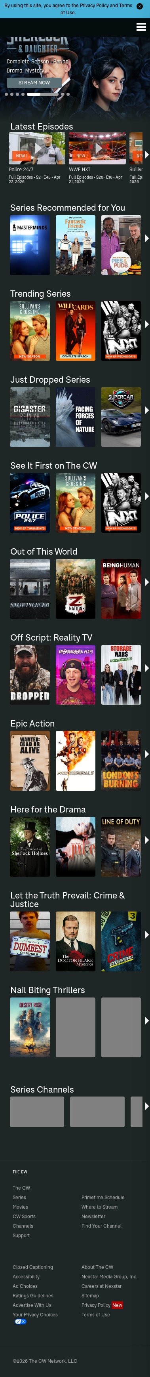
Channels (23, 1226)
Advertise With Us (32, 1305)
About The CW (97, 1267)
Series (19, 1197)
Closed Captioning (33, 1267)
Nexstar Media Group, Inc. (109, 1277)
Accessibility (26, 1277)
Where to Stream (100, 1207)
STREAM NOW (34, 83)
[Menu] (141, 27)
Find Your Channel (102, 1226)
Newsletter (93, 1216)
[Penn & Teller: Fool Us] (37, 1111)
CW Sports (24, 1216)
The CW (14, 25)
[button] (147, 159)
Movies (20, 1207)
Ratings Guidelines (33, 1296)
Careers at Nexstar (102, 1286)
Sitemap (90, 1296)
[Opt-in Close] (140, 6)
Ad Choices (25, 1286)
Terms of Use (96, 1315)
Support (21, 1235)
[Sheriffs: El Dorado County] (97, 1111)
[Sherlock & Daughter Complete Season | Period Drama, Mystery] (75, 79)
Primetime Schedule (103, 1197)
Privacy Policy (94, 5)
